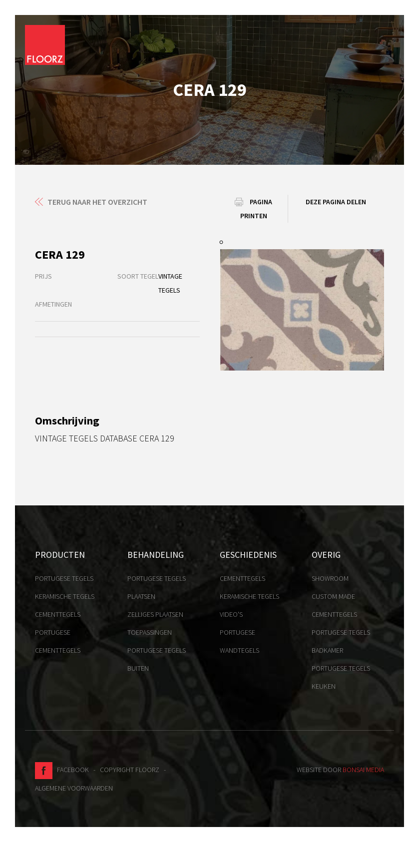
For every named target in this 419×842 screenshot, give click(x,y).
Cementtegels (57, 614)
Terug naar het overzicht (97, 202)
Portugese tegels (64, 578)
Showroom (330, 578)
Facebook (62, 769)
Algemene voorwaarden (74, 788)
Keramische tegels (64, 596)
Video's (231, 614)
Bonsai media (363, 769)
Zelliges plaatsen (155, 614)
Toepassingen (149, 632)
